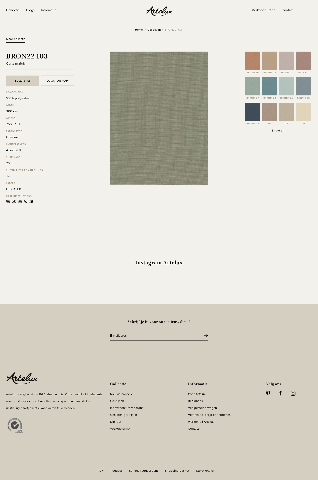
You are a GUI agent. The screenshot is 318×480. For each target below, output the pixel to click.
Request (116, 470)
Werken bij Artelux (201, 421)
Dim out (115, 421)
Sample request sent (143, 470)
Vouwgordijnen (121, 428)
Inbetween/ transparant (126, 408)
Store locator (205, 470)
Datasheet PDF (57, 80)
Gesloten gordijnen (123, 415)
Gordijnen (117, 401)
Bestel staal (23, 80)
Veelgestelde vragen (202, 408)
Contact (193, 428)
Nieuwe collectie (121, 394)
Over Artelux (196, 394)
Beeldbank (195, 401)
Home (139, 30)
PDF (101, 470)
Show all (278, 130)
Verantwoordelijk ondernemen (209, 415)
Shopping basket (177, 470)
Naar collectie (15, 39)
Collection (154, 30)
